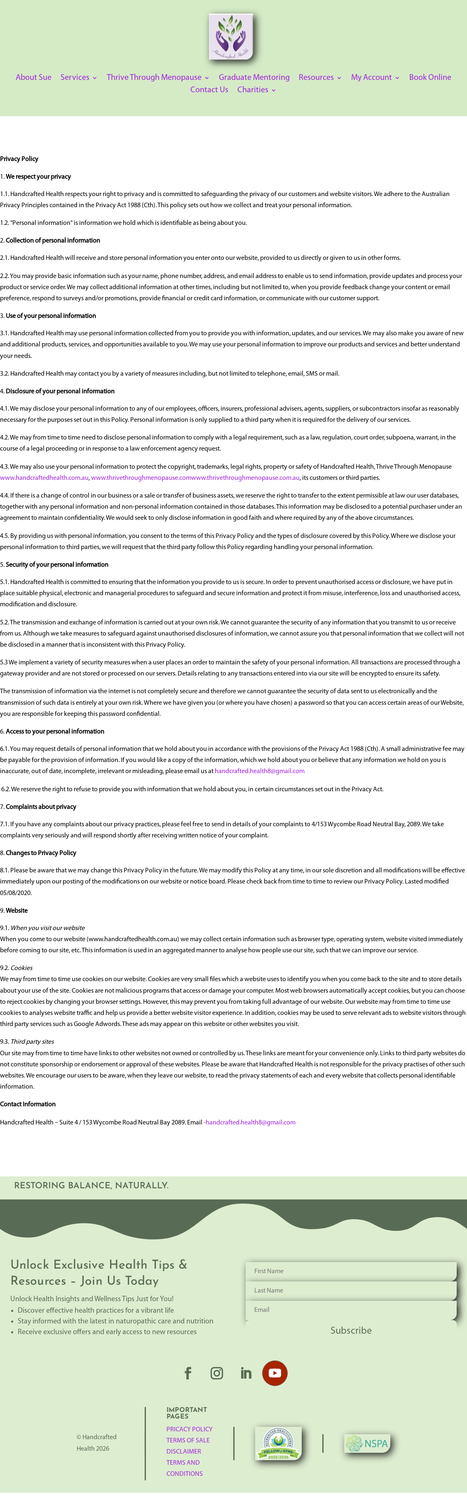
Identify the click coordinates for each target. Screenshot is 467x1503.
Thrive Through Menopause (154, 78)
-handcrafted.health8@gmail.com (250, 1123)
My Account (371, 78)
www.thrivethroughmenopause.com (141, 478)
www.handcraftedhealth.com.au (44, 478)
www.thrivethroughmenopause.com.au (245, 478)
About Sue (34, 78)
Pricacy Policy (190, 1429)
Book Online (430, 78)
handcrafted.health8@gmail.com (260, 771)
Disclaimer (184, 1452)
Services (75, 78)
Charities (252, 90)
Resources (316, 78)
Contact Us (209, 90)
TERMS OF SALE (188, 1441)
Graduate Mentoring (254, 78)
